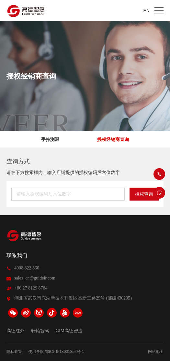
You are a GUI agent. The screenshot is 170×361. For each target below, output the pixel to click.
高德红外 (15, 331)
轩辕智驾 (40, 331)
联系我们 (16, 255)
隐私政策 (14, 351)
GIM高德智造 (69, 331)
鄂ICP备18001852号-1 (64, 351)
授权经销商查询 (113, 139)
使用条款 (36, 351)
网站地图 (156, 351)
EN (146, 10)
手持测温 (50, 139)
